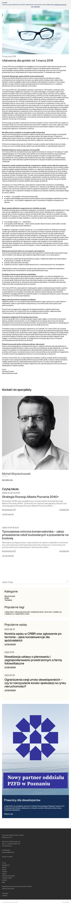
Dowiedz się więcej (60, 4)
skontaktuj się (7, 480)
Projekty (4, 871)
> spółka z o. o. (9, 613)
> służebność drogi (36, 612)
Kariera (4, 874)
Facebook (5, 893)
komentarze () (9, 510)
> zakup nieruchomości (22, 612)
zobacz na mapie (7, 856)
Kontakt (4, 880)
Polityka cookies (7, 878)
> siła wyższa (8, 612)
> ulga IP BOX (19, 613)
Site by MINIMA (65, 902)
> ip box (26, 613)
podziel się (64, 509)
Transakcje (8, 600)
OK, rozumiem (35, 7)
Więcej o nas (8, 814)
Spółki (6, 598)
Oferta (4, 869)
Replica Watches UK (8, 154)
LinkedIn (4, 895)
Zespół (4, 867)
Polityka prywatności (8, 876)
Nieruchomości (9, 596)
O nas (4, 863)
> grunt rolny (47, 612)
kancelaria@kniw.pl (8, 852)
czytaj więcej (8, 514)
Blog (3, 882)
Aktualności (5, 865)
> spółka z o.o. (57, 612)
